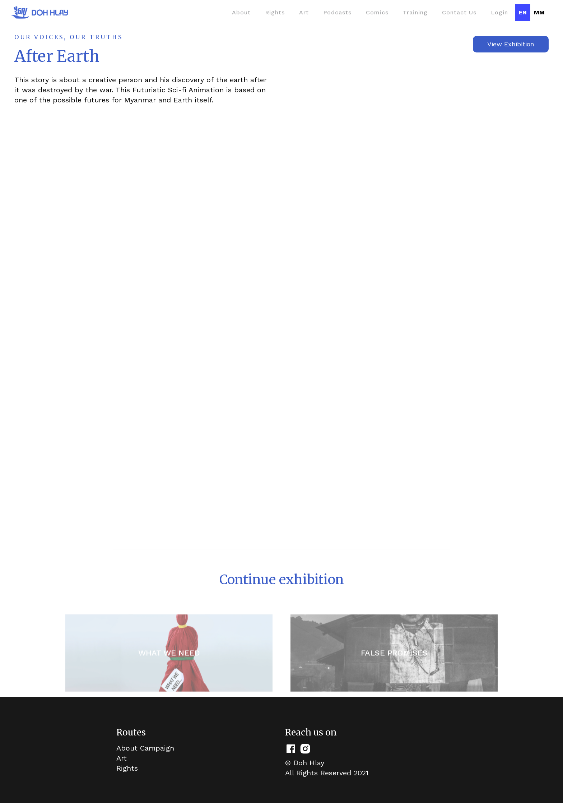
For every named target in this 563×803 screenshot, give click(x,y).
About (241, 12)
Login (499, 12)
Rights (275, 12)
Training (415, 12)
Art (304, 12)
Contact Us (459, 12)
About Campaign (145, 748)
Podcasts (337, 12)
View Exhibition (510, 44)
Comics (377, 12)
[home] (39, 12)
